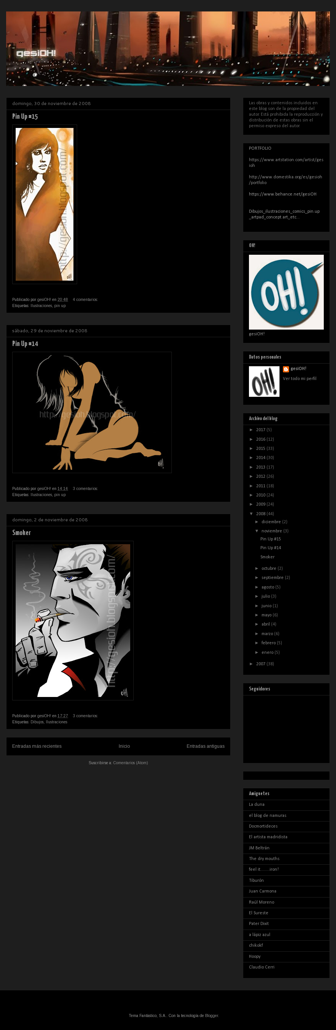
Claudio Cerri (262, 967)
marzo (268, 634)
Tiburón (256, 880)
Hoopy (254, 956)
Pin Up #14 (25, 344)
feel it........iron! (264, 869)
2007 (261, 664)
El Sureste (258, 913)
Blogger (211, 1016)
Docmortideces (263, 826)
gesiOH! (298, 369)
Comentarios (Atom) (130, 763)
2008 (261, 514)
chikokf (256, 945)
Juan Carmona (262, 891)
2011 (261, 486)
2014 (261, 458)
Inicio (124, 746)
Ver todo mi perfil (300, 379)
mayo (267, 615)
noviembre (272, 531)
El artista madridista (268, 837)
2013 (261, 467)
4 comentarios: (86, 300)
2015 (261, 448)
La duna (257, 804)
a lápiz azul (259, 935)
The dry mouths (264, 859)
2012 (261, 476)
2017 (261, 430)
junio (267, 606)
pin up (60, 306)
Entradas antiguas (206, 746)
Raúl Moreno (261, 902)
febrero (269, 643)
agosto (268, 587)
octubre (270, 568)
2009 (261, 504)
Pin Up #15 (25, 116)
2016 (261, 439)
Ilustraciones (41, 306)
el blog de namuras (267, 815)
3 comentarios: (86, 489)
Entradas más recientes (36, 746)
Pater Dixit (259, 924)
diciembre (272, 522)
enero (268, 652)
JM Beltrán (259, 848)
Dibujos (37, 722)
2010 (261, 495)
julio (266, 596)
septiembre (273, 578)
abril (266, 624)
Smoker (21, 533)
